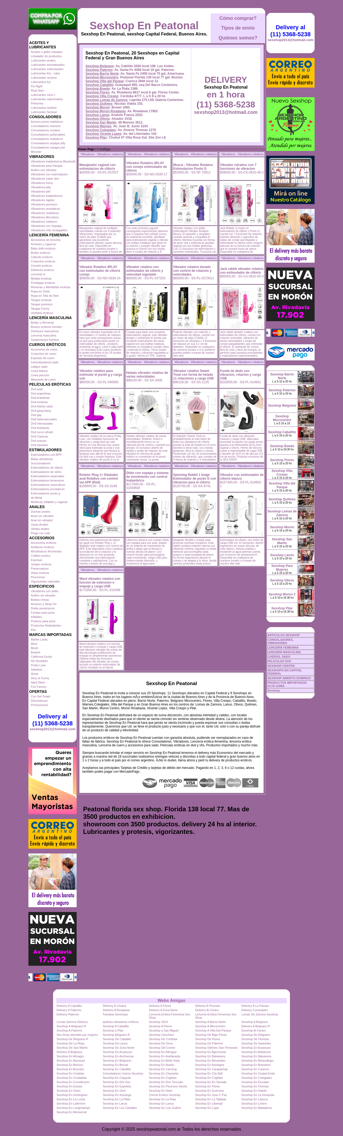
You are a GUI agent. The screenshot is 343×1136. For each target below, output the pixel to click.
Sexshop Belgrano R (116, 1034)
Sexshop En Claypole (117, 1077)
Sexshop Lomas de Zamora (106, 100)
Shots (34, 673)
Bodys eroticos (40, 252)
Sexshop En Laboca (254, 1099)
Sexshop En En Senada (210, 1082)
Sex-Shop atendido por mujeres (77, 1034)
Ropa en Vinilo (40, 291)
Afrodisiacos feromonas (46, 551)
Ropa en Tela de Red (44, 295)
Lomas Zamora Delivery (72, 1021)
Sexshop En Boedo (161, 1064)
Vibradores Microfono (45, 217)
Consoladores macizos (46, 126)
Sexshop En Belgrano (117, 1060)
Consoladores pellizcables (48, 134)
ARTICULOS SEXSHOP (283, 635)
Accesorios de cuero (44, 349)
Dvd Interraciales (42, 423)
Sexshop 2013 (158, 1021)
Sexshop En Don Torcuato (166, 1082)
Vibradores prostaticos (45, 208)
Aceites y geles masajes (46, 51)
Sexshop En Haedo (254, 1090)
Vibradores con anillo (44, 591)
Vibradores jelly (41, 187)
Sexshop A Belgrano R (71, 1026)
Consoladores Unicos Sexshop (123, 1073)
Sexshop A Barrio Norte (210, 1021)
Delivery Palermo (68, 1014)
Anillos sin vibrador (43, 595)
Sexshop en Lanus (115, 1103)
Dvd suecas (38, 440)
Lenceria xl (38, 274)
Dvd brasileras (40, 397)
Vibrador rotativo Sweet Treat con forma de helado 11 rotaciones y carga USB (193, 374)
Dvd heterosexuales (44, 419)
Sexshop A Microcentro (210, 1026)
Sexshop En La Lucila (71, 1099)
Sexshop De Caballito (117, 1039)
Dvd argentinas (41, 393)
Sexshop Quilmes (99, 104)
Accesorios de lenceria (46, 239)
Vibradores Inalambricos (46, 195)
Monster (36, 151)
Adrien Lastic (39, 639)
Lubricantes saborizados (47, 99)
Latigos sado (39, 366)
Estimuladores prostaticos (48, 489)
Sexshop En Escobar (255, 1082)
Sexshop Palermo (99, 70)
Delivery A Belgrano (69, 1052)
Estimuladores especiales (47, 476)
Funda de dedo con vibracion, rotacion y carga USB (240, 374)
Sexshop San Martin (100, 122)
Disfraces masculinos (45, 331)
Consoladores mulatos (45, 130)
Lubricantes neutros (44, 77)
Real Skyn (37, 90)
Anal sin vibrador (42, 520)
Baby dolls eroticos (43, 248)
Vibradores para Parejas (46, 165)
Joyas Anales (39, 524)
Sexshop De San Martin (72, 1047)
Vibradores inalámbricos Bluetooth (53, 161)
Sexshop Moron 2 (282, 594)
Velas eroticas (40, 572)
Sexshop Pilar (96, 137)
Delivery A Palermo (69, 1010)
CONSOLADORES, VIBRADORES (280, 641)
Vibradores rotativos (44, 221)
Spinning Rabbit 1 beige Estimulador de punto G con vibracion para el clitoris (194, 478)
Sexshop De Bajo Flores (211, 1034)
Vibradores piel (40, 191)
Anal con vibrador (42, 516)
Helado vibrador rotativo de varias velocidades (147, 374)
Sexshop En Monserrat (72, 1112)
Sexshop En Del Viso (116, 1082)
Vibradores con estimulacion (49, 174)
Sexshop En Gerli (114, 1090)
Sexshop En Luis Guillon (165, 1107)
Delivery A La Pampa (255, 1005)
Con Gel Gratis (40, 696)
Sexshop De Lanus (115, 1043)
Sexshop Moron (97, 107)
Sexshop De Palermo (209, 1043)
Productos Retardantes (46, 625)
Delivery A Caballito (69, 1005)
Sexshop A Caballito (116, 1026)
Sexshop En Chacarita (163, 1073)
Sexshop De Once (161, 1043)
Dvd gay (36, 415)
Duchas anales (40, 511)
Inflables (36, 616)
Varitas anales (40, 528)
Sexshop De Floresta (255, 1039)
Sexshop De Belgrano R (72, 1039)
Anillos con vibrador (44, 170)
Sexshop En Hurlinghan (72, 1095)
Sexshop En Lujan (207, 1107)
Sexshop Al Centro (253, 1030)
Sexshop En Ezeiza (69, 1086)
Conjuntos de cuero (43, 353)
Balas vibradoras (42, 459)
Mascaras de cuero (43, 379)
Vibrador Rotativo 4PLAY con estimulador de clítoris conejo (99, 270)
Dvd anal (36, 389)
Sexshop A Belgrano (254, 1021)
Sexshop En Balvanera (210, 1056)
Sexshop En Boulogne (209, 1064)
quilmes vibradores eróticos (121, 1021)
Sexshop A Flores (160, 1026)
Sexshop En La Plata (116, 1099)
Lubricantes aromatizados (48, 64)
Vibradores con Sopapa (46, 225)
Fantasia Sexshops (115, 1014)
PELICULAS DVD (279, 661)
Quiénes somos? (237, 38)
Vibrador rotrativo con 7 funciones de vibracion (238, 167)
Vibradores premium (44, 204)
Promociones (39, 705)
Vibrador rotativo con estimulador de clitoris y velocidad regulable (144, 270)
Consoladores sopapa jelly (48, 143)
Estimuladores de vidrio (46, 471)
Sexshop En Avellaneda (164, 1056)
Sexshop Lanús (97, 115)
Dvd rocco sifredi (42, 432)
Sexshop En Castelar (70, 1073)
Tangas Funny (40, 308)
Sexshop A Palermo (69, 1030)
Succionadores (40, 463)
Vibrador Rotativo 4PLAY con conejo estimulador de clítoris (146, 166)
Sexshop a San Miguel (163, 1030)
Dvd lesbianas (40, 427)
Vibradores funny (42, 182)
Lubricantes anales (43, 60)
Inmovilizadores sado (44, 362)
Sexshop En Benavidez (210, 1060)
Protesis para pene (43, 621)
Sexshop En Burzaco (70, 1069)
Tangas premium (42, 304)
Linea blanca (39, 370)
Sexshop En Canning (163, 1069)
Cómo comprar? (237, 18)
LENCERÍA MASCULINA (284, 652)
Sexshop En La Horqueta (257, 1095)
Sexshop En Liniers (254, 1103)
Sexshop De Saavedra (256, 1043)
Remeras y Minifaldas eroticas (50, 287)
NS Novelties (39, 661)
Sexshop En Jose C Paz (211, 1095)
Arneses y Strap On (44, 604)
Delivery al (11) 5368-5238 (52, 720)
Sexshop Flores (97, 92)
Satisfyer (36, 669)
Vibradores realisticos (45, 213)
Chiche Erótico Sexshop (164, 1095)
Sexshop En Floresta (255, 1086)
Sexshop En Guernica (209, 1090)
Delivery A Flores (160, 1005)
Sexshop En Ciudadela (72, 1077)
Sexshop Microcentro (101, 77)
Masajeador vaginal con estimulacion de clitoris (97, 167)
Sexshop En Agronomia (210, 1052)
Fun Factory (39, 686)
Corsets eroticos (41, 265)
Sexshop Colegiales (100, 130)
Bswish (35, 652)
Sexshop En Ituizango (117, 1095)
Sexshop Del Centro (162, 1047)
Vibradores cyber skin (45, 178)
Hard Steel (38, 682)
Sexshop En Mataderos (256, 1107)
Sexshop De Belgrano (255, 1034)
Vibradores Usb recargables (49, 230)
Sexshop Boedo (97, 89)
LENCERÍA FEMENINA (283, 647)
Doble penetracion (43, 608)
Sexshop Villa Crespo (101, 96)
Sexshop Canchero (161, 1034)
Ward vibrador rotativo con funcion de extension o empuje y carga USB (99, 582)
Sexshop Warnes (98, 126)
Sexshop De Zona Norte (118, 1047)
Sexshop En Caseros (255, 1069)
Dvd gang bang (41, 410)
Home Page (86, 149)
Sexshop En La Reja (162, 1099)
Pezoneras (38, 577)
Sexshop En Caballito (117, 1069)
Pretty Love (38, 665)
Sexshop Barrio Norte (101, 73)
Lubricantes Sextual (44, 112)
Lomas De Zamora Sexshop (259, 1014)
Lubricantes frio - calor (45, 73)
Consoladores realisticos (47, 138)
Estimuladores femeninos (47, 480)
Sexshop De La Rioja (70, 1043)
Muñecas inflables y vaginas (49, 502)
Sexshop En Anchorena (118, 1056)
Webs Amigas (171, 1000)
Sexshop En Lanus (161, 1103)
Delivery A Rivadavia (116, 1010)
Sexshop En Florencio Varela (168, 1086)
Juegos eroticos (41, 564)
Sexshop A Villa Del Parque (213, 1030)
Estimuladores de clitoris (47, 467)
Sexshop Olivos (97, 119)
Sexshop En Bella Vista (164, 1060)
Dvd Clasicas (39, 436)
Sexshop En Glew (160, 1090)
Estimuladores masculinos (48, 484)
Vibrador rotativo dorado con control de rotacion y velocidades (192, 270)
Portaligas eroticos (43, 282)
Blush (34, 648)
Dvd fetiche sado (42, 406)
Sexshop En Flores (207, 1086)
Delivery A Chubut (114, 1005)
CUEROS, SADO (278, 656)
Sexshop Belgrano (99, 66)
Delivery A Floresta (207, 1005)
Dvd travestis (39, 445)
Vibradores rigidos (42, 200)
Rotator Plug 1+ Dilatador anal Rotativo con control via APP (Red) (98, 478)
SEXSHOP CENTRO (281, 665)
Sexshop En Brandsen (256, 1064)
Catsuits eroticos (42, 257)
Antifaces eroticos (42, 547)
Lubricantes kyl (40, 82)
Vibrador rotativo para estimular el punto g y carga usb (100, 374)
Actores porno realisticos (47, 121)
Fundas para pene (43, 612)
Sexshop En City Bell (209, 1073)
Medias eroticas (41, 278)
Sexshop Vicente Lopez (103, 134)
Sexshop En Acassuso (256, 1047)
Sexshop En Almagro (70, 1056)
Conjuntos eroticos (43, 261)
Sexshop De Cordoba (163, 1039)
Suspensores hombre (45, 339)
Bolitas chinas (40, 599)
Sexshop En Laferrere (71, 1103)
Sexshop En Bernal (115, 1064)
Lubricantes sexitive (44, 107)
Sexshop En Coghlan (163, 1077)
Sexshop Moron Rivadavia (105, 111)
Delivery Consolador (254, 1010)
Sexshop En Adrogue (163, 1052)
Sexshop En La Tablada (210, 1099)
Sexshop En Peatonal (144, 25)
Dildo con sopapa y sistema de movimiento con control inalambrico (147, 476)
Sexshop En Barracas (71, 1060)
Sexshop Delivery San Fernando (216, 1047)
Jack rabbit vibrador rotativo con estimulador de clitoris (241, 270)
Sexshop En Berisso (70, 1064)
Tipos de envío (238, 28)
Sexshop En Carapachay (211, 1069)
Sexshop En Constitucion (73, 1082)
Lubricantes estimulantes (47, 69)
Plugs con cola (40, 533)
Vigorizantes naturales (45, 581)
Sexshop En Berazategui (257, 1060)
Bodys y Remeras (42, 322)
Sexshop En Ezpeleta (117, 1086)
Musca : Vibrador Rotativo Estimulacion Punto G (193, 167)
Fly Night (36, 86)
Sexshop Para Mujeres (282, 567)
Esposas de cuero (42, 358)
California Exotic (41, 656)
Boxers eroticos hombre (46, 326)
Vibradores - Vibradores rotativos (102, 154)
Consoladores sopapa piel (48, 147)
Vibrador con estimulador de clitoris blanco (241, 476)
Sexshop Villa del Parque (104, 81)
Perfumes (37, 103)
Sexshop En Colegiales (256, 1077)
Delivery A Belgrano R (255, 1026)
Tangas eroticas (41, 300)
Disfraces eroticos (42, 270)
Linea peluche (40, 375)
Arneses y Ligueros (43, 244)
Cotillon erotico (40, 555)
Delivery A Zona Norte (163, 1010)
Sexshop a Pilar (113, 1030)
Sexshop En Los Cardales (120, 1107)
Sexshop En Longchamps (73, 1107)
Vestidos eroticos (42, 312)
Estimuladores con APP (46, 454)
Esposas (36, 560)
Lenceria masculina (43, 335)
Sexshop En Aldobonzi (256, 1052)
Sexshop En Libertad (208, 1103)
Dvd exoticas (39, 402)
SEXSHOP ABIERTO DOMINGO (289, 678)
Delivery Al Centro (207, 1010)
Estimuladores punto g (45, 493)
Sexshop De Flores (207, 1039)
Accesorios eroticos (43, 542)
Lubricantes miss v (43, 94)
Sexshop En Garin (68, 1090)
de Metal (36, 497)
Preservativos (40, 568)
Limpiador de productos (46, 56)
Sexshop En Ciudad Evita (258, 1073)
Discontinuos (39, 700)
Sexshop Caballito (99, 85)
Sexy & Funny (40, 678)
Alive (34, 643)
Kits (33, 629)
